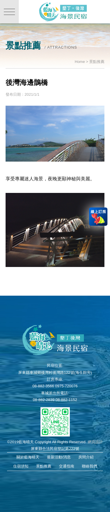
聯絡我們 (89, 466)
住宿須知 (20, 466)
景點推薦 (43, 466)
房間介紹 (86, 457)
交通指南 (66, 466)
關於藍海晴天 (27, 457)
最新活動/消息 (59, 457)
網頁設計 (95, 442)
